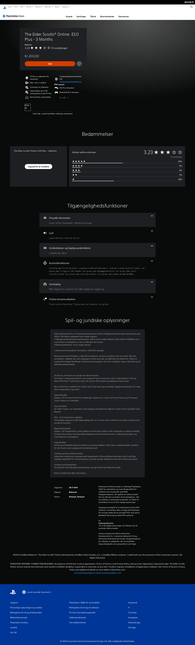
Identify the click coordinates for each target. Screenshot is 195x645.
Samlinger (81, 14)
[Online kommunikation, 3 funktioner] (97, 299)
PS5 (15, 7)
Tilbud (93, 14)
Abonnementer (107, 14)
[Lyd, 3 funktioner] (97, 233)
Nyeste (69, 14)
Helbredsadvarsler (106, 521)
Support (65, 7)
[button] (70, 79)
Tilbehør (38, 7)
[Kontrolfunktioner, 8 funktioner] (97, 266)
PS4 (21, 7)
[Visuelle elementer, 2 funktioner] (97, 217)
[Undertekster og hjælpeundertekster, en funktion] (97, 248)
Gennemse (123, 14)
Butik (57, 7)
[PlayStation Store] (14, 14)
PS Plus (29, 7)
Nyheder (48, 7)
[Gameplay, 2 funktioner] (97, 284)
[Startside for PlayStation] (4, 6)
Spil (9, 7)
